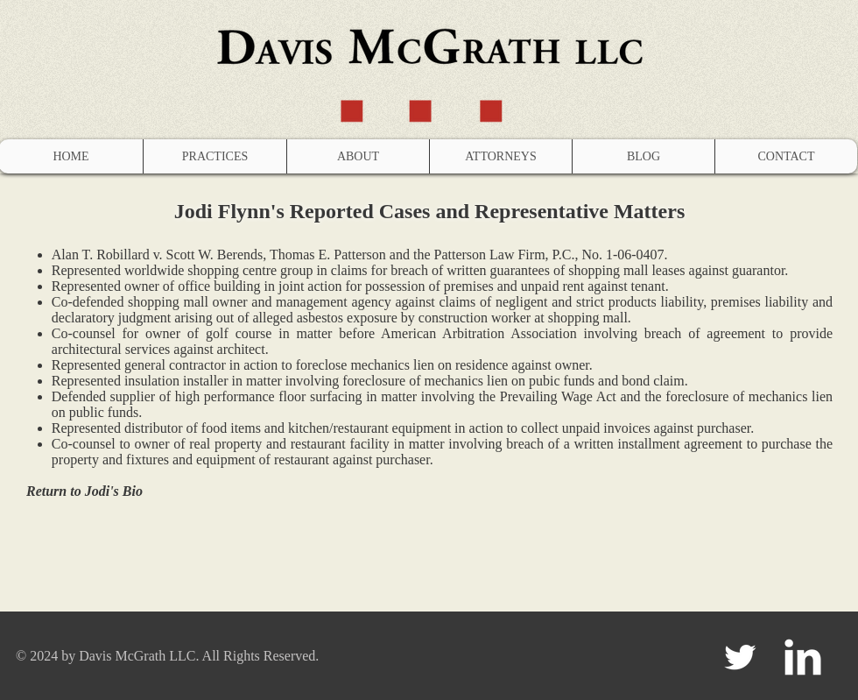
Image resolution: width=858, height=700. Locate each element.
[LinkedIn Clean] (802, 657)
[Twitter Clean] (739, 657)
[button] (214, 156)
